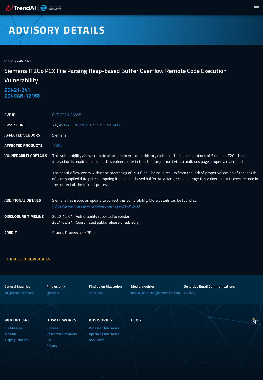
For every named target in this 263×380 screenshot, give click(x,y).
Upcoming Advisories (104, 333)
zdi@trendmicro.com (19, 292)
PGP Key (189, 292)
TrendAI (10, 333)
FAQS (50, 339)
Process (52, 327)
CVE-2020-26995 (66, 115)
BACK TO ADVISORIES (30, 259)
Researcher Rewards (62, 333)
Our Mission (13, 327)
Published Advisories (104, 327)
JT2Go (57, 145)
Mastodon (96, 292)
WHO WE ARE (17, 320)
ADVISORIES (100, 320)
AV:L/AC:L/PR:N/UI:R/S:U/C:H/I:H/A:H (89, 125)
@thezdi (53, 292)
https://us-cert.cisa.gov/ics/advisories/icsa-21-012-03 (96, 206)
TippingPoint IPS (16, 339)
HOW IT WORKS (61, 320)
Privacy (52, 345)
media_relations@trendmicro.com (155, 292)
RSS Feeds (96, 339)
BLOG (136, 320)
